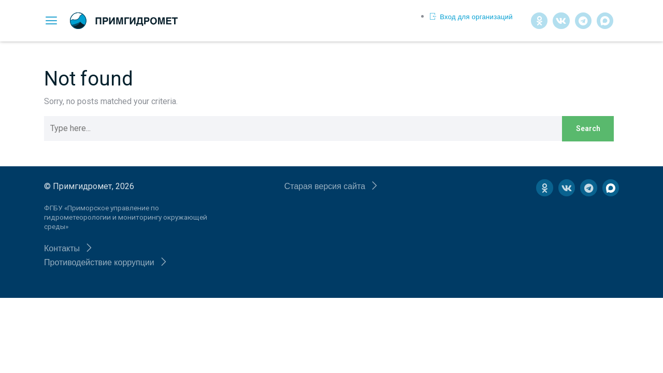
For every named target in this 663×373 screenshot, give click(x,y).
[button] (68, 248)
